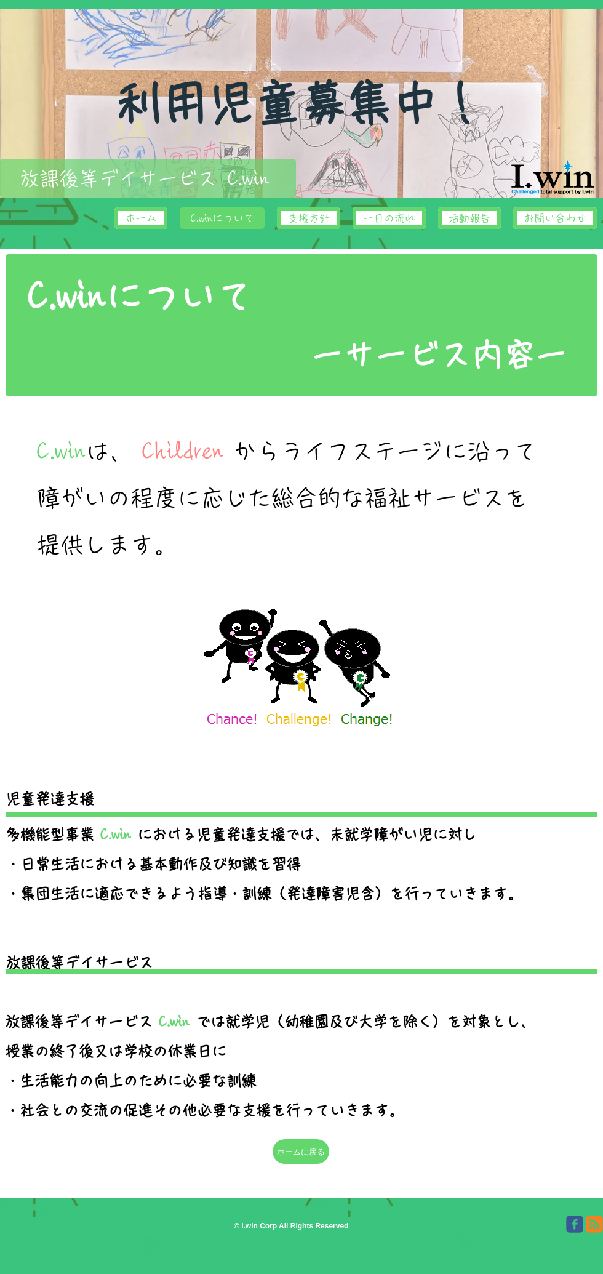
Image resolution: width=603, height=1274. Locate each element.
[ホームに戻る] (301, 1151)
